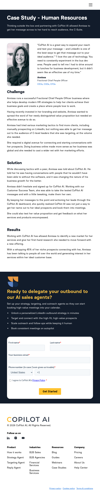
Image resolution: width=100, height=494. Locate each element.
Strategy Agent (15, 457)
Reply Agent (14, 467)
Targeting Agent (16, 462)
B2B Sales (35, 452)
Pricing (78, 452)
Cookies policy (69, 488)
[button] (90, 4)
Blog (54, 452)
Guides (55, 457)
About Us (79, 462)
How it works (14, 452)
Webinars (57, 462)
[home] (21, 5)
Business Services (34, 471)
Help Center (81, 467)
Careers (78, 457)
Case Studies (59, 467)
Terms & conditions (84, 488)
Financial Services (34, 464)
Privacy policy (55, 488)
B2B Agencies (37, 457)
